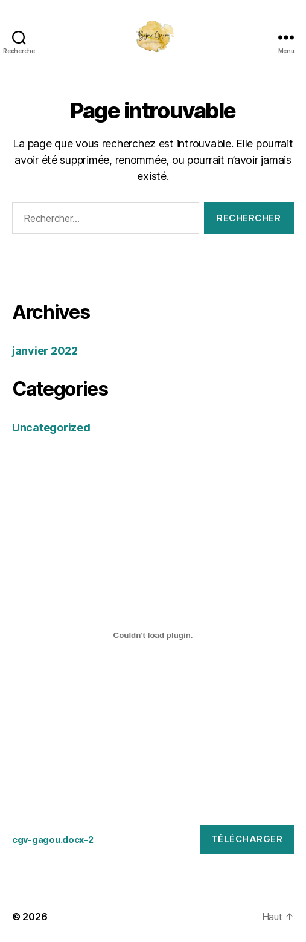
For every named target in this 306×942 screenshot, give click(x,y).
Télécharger (247, 839)
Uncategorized (51, 427)
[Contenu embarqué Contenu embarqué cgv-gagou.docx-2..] (153, 635)
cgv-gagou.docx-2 (53, 839)
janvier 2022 (45, 350)
